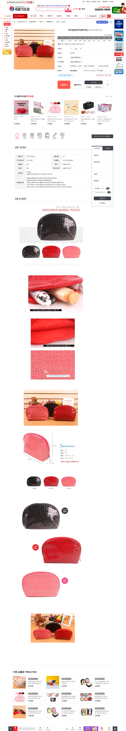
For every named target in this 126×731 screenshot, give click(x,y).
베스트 (33, 16)
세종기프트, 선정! (53, 6)
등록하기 (102, 198)
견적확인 (102, 203)
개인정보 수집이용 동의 (100, 192)
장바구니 (99, 1)
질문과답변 (105, 1)
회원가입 (88, 1)
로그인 (83, 1)
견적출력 (88, 87)
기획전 (41, 16)
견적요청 (93, 82)
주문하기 (64, 85)
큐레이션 (49, 16)
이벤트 (75, 16)
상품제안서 (98, 87)
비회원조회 (94, 1)
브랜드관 (59, 16)
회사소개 (111, 1)
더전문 (68, 16)
